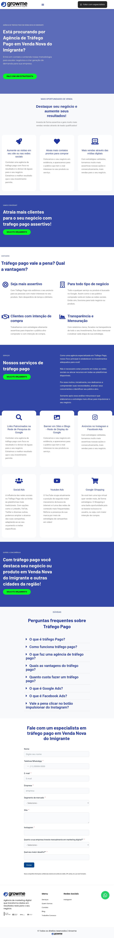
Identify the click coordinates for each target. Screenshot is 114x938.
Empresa (28, 785)
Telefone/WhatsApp (33, 761)
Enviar (29, 865)
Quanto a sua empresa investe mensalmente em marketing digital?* (53, 839)
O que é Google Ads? (46, 688)
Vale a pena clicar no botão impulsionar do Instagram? (49, 705)
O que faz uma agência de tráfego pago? (55, 656)
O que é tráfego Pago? (47, 639)
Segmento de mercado (34, 797)
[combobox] (26, 766)
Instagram (28, 827)
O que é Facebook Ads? (48, 696)
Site (26, 810)
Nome (26, 749)
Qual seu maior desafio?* (35, 852)
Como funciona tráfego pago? (53, 647)
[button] (43, 5)
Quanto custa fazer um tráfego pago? (52, 679)
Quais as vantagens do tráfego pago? (52, 668)
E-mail (27, 773)
